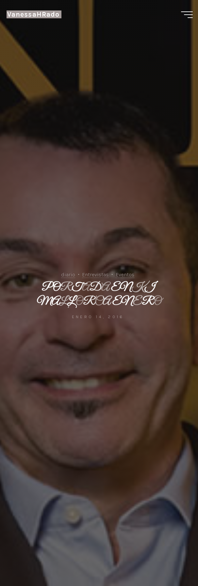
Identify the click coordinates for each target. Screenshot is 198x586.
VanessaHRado (33, 14)
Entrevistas (95, 274)
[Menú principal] (187, 14)
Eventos (125, 274)
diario (68, 274)
